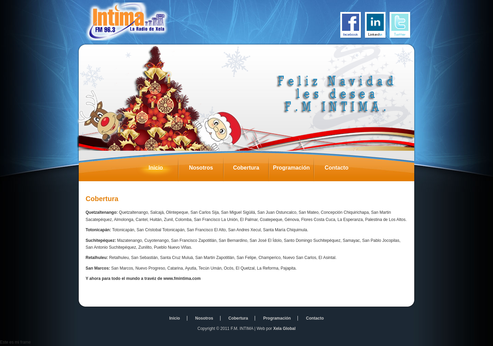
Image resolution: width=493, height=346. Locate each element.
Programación (293, 170)
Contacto (342, 170)
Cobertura (250, 170)
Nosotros (206, 170)
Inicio (163, 170)
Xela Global (284, 328)
